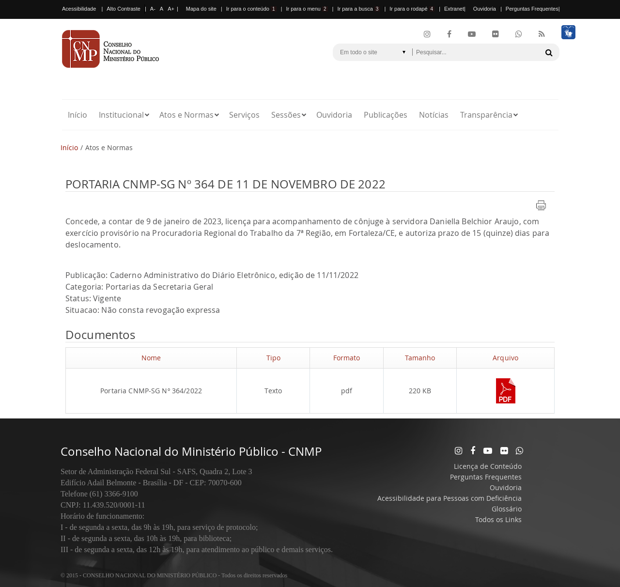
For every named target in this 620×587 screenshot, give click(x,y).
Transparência (486, 114)
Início (77, 114)
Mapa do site (201, 9)
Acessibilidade (79, 9)
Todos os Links (498, 519)
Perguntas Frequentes (532, 9)
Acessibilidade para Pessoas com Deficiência (449, 498)
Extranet (454, 9)
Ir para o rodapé (411, 9)
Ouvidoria (484, 9)
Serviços (244, 114)
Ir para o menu (306, 9)
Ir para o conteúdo (251, 9)
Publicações (385, 114)
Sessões (286, 114)
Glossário (507, 508)
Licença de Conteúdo (488, 466)
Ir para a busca (358, 9)
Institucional (121, 114)
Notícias (434, 114)
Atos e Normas (186, 114)
